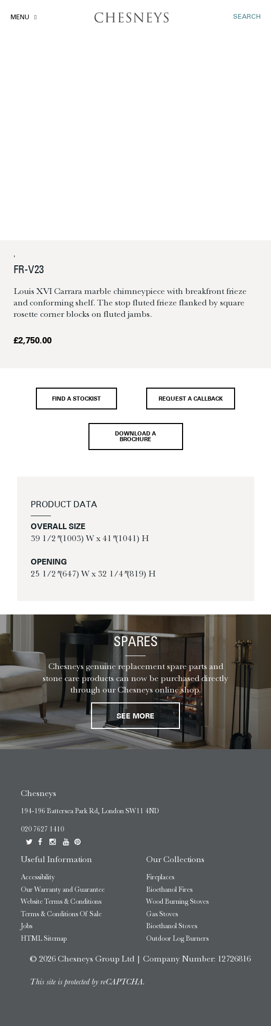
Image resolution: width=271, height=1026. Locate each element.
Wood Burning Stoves (177, 901)
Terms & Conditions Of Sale (61, 914)
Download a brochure (135, 437)
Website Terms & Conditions (61, 901)
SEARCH (247, 17)
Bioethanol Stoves (171, 926)
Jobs (26, 926)
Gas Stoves (162, 914)
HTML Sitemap (44, 938)
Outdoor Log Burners (177, 938)
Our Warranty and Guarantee (63, 889)
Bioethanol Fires (169, 889)
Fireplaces (160, 877)
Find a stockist (76, 399)
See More (135, 717)
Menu (19, 18)
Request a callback (191, 399)
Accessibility (38, 877)
